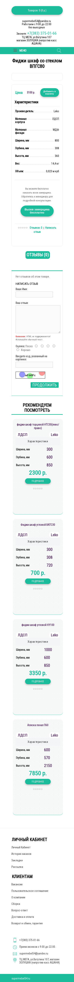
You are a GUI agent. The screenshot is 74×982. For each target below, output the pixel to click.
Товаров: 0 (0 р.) (37, 10)
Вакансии (16, 884)
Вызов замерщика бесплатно (36, 211)
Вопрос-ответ (19, 910)
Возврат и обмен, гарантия (27, 923)
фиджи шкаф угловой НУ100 (38, 625)
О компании (18, 897)
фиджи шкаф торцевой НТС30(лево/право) (38, 426)
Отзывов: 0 (36, 227)
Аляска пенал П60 (37, 725)
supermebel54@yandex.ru (33, 953)
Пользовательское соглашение (29, 890)
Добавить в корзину (49, 92)
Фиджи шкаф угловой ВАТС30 (38, 524)
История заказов (21, 853)
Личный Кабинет (20, 847)
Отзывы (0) (38, 254)
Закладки (17, 860)
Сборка (15, 903)
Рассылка (17, 866)
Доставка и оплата (22, 916)
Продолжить (44, 385)
